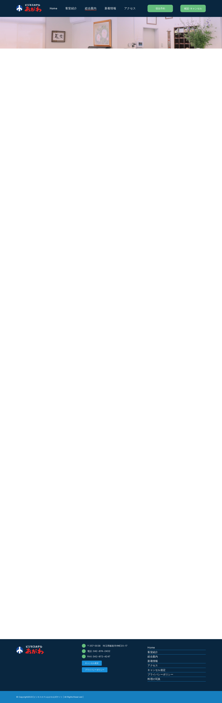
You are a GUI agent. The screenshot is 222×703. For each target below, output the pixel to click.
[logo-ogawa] (28, 5)
